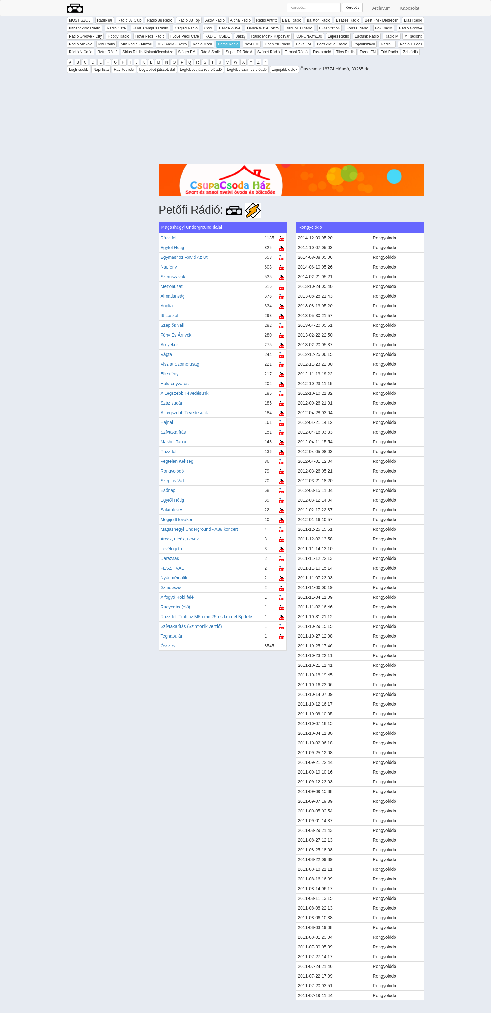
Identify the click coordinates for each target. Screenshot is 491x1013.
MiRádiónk (413, 36)
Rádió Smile (210, 52)
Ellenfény (170, 373)
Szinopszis (171, 587)
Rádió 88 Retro (159, 20)
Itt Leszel (169, 315)
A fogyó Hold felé (177, 597)
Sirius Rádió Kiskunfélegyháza (147, 52)
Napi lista (101, 69)
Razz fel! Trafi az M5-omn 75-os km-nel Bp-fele (206, 616)
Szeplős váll (172, 325)
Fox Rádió (383, 28)
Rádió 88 (104, 20)
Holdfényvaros (175, 383)
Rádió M (392, 36)
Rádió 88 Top (189, 20)
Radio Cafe (116, 28)
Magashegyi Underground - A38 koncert (199, 529)
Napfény (169, 266)
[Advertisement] (291, 120)
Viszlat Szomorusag (180, 364)
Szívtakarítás (173, 432)
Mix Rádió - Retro (172, 44)
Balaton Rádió (318, 20)
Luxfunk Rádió (367, 36)
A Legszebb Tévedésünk (185, 393)
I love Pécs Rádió (149, 36)
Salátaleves (172, 509)
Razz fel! (169, 451)
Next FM (252, 44)
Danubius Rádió (299, 28)
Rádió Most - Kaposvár (270, 36)
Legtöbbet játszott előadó (201, 69)
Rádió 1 (387, 44)
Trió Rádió (389, 52)
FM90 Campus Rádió (150, 28)
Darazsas (170, 558)
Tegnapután (172, 636)
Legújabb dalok (284, 69)
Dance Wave (229, 28)
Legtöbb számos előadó (246, 69)
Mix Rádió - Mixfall (136, 44)
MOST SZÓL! (80, 20)
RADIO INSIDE (217, 36)
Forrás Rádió (357, 28)
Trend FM (368, 52)
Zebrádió (410, 52)
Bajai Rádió (291, 20)
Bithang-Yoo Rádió (84, 28)
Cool (208, 28)
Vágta (166, 354)
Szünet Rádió (268, 52)
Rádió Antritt (266, 20)
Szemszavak (173, 276)
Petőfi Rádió (228, 44)
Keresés (352, 7)
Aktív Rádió (215, 20)
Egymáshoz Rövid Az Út (184, 257)
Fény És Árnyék (176, 334)
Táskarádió (322, 52)
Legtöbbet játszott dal (157, 69)
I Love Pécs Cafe (184, 36)
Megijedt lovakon (177, 519)
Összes (168, 645)
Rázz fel (169, 237)
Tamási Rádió (296, 52)
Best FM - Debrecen (381, 20)
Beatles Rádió (347, 20)
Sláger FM (186, 52)
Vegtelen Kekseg (177, 461)
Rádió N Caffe (80, 52)
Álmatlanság (173, 296)
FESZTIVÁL (172, 568)
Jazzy (241, 36)
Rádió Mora (202, 44)
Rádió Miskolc (80, 44)
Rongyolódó (172, 470)
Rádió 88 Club (130, 20)
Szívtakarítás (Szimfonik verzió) (191, 626)
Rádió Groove (410, 28)
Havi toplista (124, 69)
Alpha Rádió (240, 20)
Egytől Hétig (172, 500)
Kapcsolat (409, 8)
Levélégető (171, 548)
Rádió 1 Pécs (411, 44)
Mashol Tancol (175, 441)
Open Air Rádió (277, 44)
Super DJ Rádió (239, 52)
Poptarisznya (364, 44)
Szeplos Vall (172, 480)
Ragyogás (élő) (175, 606)
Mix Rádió (106, 44)
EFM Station (329, 28)
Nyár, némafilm (175, 577)
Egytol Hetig (172, 247)
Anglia (167, 305)
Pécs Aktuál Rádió (332, 44)
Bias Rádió (413, 20)
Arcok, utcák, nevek (180, 538)
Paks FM (303, 44)
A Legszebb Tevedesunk (184, 412)
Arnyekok (170, 344)
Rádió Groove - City (85, 36)
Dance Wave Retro (263, 28)
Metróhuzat (172, 286)
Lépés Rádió (338, 36)
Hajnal (167, 422)
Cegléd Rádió (186, 28)
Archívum (381, 8)
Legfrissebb (78, 69)
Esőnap (168, 490)
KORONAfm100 (308, 36)
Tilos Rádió (345, 52)
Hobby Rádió (118, 36)
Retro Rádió (107, 52)
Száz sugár (172, 402)
